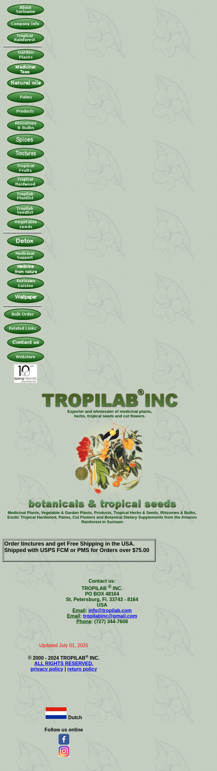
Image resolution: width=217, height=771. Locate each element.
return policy (82, 669)
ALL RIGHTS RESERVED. (63, 663)
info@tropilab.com (110, 610)
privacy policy (47, 669)
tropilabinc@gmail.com (110, 616)
